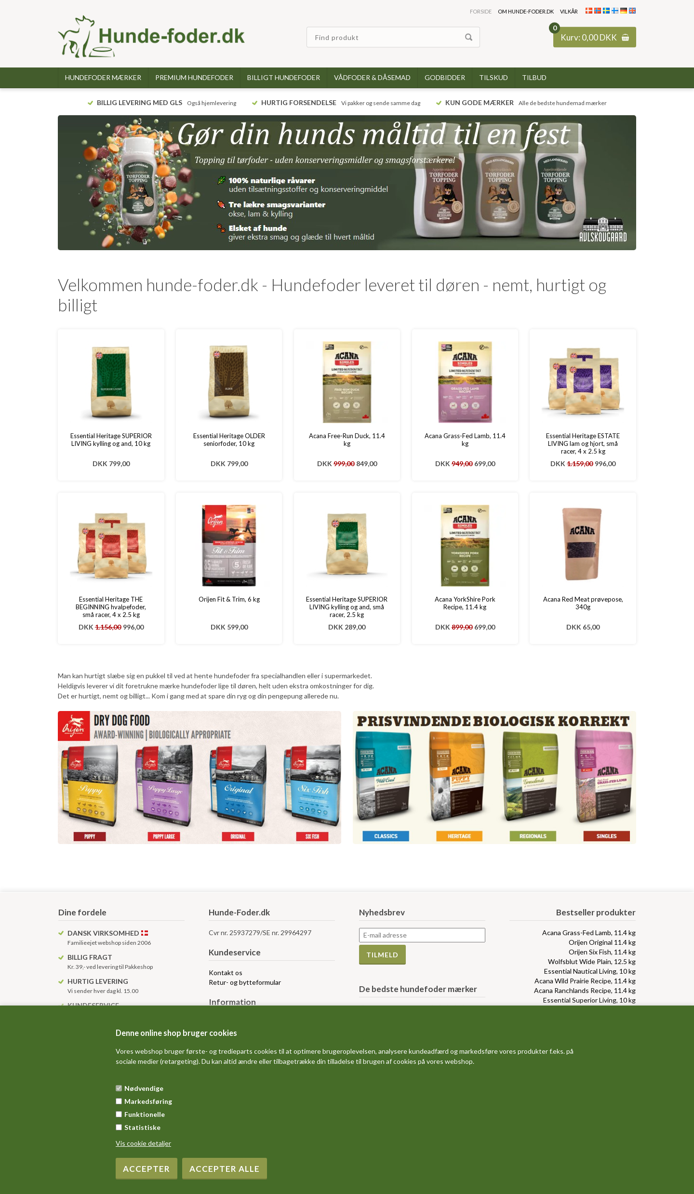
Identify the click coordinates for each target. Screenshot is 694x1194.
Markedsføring (148, 1101)
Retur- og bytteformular (245, 982)
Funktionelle (144, 1114)
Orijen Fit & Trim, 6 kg (229, 599)
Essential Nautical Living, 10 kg (590, 971)
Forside (481, 11)
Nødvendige (143, 1088)
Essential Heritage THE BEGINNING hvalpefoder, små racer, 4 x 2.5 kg (111, 606)
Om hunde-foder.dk (526, 11)
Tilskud (493, 77)
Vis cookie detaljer (143, 1143)
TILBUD (534, 77)
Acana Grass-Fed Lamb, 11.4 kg (465, 439)
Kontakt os (225, 972)
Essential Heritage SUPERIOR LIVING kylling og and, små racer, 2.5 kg (346, 606)
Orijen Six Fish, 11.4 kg (602, 952)
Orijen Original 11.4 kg (602, 942)
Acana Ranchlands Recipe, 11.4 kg (585, 990)
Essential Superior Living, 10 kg (589, 1000)
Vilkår (569, 11)
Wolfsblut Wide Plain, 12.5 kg (592, 961)
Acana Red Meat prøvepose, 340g (583, 603)
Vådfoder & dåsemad (372, 77)
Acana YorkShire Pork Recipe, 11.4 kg (465, 603)
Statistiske (142, 1127)
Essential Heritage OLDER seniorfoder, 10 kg (229, 439)
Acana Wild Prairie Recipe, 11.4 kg (585, 981)
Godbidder (445, 77)
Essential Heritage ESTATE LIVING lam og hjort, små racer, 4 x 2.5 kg (583, 443)
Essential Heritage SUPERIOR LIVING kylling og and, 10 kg (111, 439)
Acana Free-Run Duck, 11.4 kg (347, 439)
